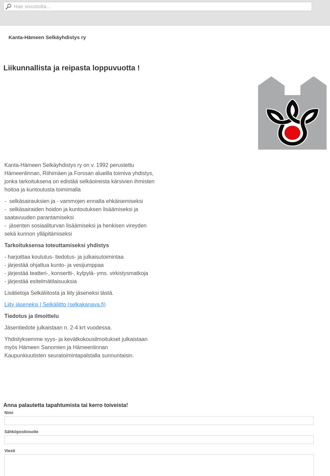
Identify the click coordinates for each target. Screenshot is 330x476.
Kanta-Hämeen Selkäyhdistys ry (47, 37)
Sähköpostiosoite (21, 431)
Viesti (9, 450)
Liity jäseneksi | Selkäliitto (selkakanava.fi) (55, 304)
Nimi (8, 412)
